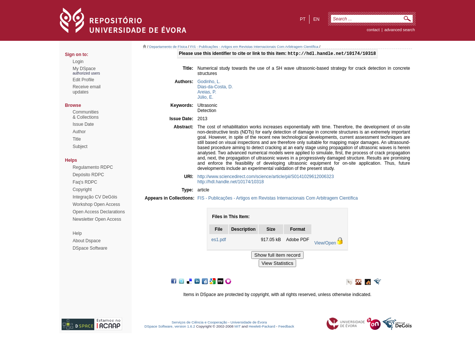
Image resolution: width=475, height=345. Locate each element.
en (316, 19)
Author (79, 131)
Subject (80, 146)
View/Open (325, 243)
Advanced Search (399, 29)
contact (373, 29)
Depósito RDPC (88, 174)
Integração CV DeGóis (95, 197)
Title (77, 139)
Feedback (286, 327)
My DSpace (84, 68)
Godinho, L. (208, 82)
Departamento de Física (168, 47)
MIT (238, 327)
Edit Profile (83, 79)
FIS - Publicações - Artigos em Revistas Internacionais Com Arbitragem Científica (254, 47)
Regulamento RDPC (93, 167)
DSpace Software (90, 248)
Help (77, 233)
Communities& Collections (86, 114)
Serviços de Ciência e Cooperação (199, 323)
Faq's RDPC (85, 182)
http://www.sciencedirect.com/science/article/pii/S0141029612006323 (265, 177)
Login (78, 61)
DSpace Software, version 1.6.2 (169, 327)
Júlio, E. (205, 98)
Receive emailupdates (87, 89)
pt (302, 19)
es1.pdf (219, 240)
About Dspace (87, 240)
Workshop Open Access (96, 204)
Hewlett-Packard (262, 327)
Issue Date (83, 124)
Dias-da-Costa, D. (215, 87)
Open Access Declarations (99, 211)
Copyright (82, 189)
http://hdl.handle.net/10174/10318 (230, 182)
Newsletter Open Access (97, 219)
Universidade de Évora (248, 323)
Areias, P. (206, 92)
